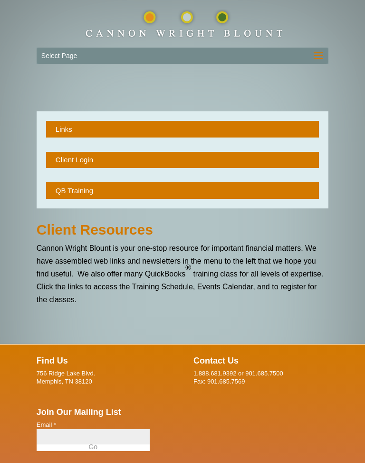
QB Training (74, 191)
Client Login (74, 160)
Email (46, 424)
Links (64, 129)
